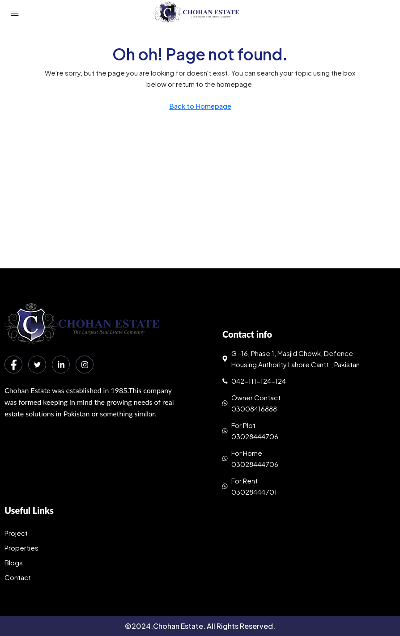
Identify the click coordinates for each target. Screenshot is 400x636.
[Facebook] (13, 364)
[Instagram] (85, 364)
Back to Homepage (200, 106)
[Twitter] (37, 364)
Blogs (13, 562)
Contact (17, 577)
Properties (21, 547)
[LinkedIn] (61, 364)
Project (16, 533)
